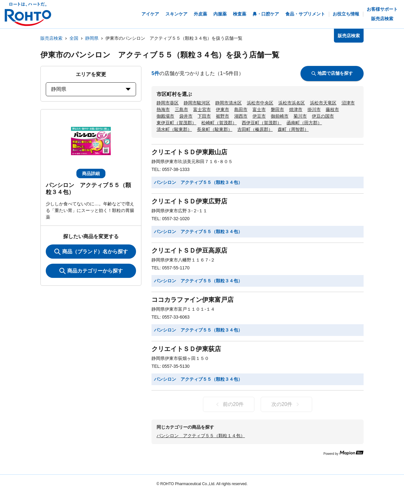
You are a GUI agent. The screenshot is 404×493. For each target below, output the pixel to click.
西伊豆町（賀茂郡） (262, 122)
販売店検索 (51, 38)
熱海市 (163, 109)
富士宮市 (202, 109)
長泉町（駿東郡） (214, 129)
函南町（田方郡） (304, 122)
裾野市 (222, 116)
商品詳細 (91, 173)
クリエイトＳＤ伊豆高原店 (189, 250)
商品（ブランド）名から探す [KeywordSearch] (91, 252)
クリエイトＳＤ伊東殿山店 (189, 152)
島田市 (240, 109)
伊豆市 (259, 116)
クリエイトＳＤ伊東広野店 (189, 201)
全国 (73, 38)
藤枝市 (332, 109)
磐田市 (277, 109)
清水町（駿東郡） (174, 129)
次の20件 (286, 404)
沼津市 (348, 102)
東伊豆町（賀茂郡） (176, 122)
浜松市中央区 (260, 102)
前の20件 (229, 404)
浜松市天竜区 (323, 102)
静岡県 (91, 38)
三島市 (181, 109)
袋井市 (186, 116)
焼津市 (295, 109)
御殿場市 (165, 116)
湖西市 (240, 116)
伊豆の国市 (323, 116)
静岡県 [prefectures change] (91, 89)
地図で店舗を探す (332, 73)
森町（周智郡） (293, 129)
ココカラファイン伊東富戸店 (193, 299)
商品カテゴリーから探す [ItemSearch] (91, 271)
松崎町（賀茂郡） (219, 122)
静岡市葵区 (168, 102)
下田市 (204, 116)
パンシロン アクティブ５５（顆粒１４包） (201, 435)
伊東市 (222, 109)
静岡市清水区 (228, 102)
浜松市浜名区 (291, 102)
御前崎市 (279, 116)
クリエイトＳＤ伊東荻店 (186, 348)
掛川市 (314, 109)
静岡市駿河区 (197, 102)
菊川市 (300, 116)
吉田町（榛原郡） (255, 129)
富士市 (259, 109)
